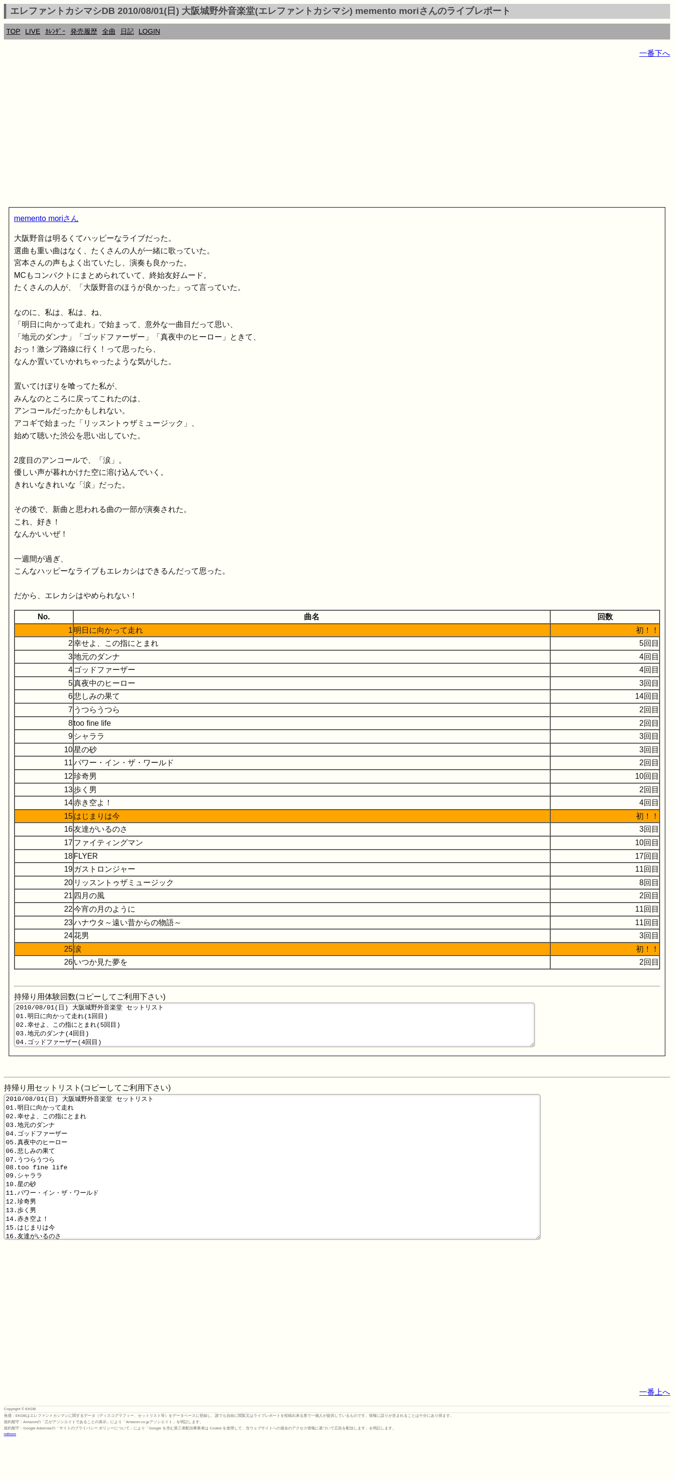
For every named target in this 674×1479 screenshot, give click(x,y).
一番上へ (654, 1430)
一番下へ (654, 53)
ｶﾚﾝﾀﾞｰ (55, 31)
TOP (13, 31)
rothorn (10, 1471)
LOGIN (149, 31)
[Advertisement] (293, 134)
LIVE (32, 31)
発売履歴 (83, 31)
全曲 (109, 31)
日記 (127, 31)
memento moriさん (46, 218)
